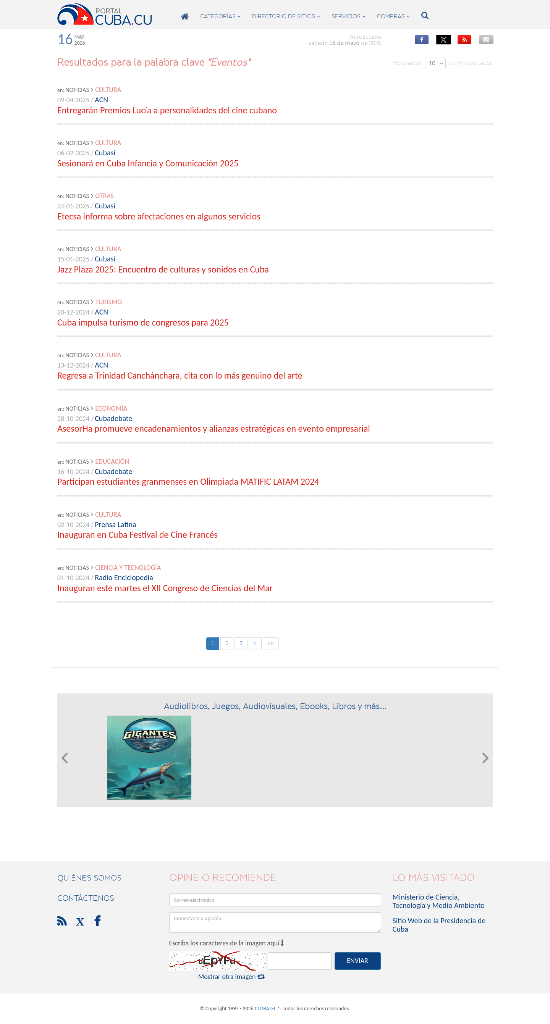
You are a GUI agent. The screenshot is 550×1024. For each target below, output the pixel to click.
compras (393, 16)
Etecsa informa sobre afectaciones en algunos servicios (158, 216)
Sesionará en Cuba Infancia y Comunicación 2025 (147, 163)
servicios (349, 16)
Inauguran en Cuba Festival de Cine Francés (137, 534)
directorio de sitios (286, 16)
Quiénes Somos (89, 878)
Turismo (108, 302)
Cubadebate (113, 418)
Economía (111, 408)
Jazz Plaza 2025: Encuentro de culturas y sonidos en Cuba (163, 269)
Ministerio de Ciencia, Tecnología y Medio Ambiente (439, 901)
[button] (64, 758)
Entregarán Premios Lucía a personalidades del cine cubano (167, 110)
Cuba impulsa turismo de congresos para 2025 (143, 322)
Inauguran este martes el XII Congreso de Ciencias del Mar (165, 587)
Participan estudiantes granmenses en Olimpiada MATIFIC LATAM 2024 (188, 481)
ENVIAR (357, 960)
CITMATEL (265, 1008)
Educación (112, 461)
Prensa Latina (115, 524)
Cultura (108, 89)
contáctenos (85, 898)
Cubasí (105, 152)
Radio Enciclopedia (124, 577)
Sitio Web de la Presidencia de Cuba (439, 925)
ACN (101, 99)
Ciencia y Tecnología (128, 567)
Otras (104, 196)
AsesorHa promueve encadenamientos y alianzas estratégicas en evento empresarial (213, 428)
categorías (220, 16)
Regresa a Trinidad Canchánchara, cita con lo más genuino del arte (179, 375)
